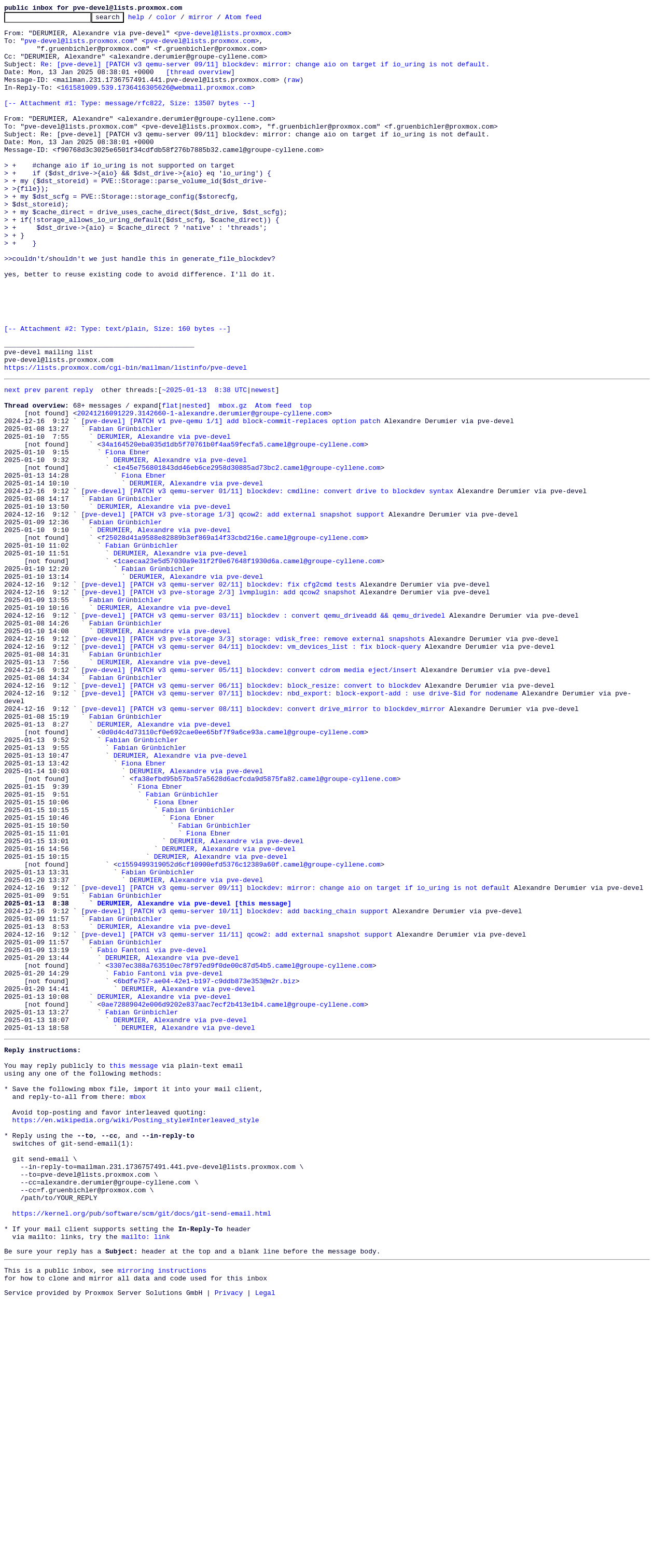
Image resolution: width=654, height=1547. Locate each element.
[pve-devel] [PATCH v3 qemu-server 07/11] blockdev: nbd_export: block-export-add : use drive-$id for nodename (299, 826)
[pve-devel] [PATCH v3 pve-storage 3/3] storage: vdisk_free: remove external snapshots (253, 761)
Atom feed (259, 19)
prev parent (46, 462)
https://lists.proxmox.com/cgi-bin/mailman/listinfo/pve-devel (125, 438)
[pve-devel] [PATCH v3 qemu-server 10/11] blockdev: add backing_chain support (234, 1088)
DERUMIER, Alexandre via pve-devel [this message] (194, 1078)
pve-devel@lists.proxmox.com (232, 37)
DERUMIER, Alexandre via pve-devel (163, 518)
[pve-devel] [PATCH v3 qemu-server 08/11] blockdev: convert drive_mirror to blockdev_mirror (263, 845)
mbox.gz (232, 481)
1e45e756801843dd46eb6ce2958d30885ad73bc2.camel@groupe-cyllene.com (248, 556)
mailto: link (145, 1476)
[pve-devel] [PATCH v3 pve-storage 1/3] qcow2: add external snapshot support (232, 612)
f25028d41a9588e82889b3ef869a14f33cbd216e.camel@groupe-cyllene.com (232, 640)
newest (263, 462)
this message (133, 1270)
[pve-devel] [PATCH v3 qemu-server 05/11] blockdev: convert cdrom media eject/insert (248, 798)
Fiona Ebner (127, 537)
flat (170, 481)
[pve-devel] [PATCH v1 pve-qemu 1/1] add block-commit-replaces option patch (230, 500)
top (305, 481)
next (12, 462)
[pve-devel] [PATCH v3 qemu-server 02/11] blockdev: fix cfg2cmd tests (218, 696)
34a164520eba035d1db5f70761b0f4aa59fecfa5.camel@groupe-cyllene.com (232, 528)
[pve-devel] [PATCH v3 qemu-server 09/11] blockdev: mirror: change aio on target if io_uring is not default (295, 1060)
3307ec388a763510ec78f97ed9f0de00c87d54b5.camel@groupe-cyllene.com (240, 1153)
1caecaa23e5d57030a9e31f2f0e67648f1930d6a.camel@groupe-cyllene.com (248, 668)
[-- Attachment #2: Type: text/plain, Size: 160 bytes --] (117, 392)
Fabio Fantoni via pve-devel (151, 1134)
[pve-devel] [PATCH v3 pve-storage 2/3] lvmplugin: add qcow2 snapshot (218, 705)
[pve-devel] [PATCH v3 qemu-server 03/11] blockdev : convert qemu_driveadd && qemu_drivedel (263, 733)
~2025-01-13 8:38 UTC (204, 462)
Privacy (229, 1538)
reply (83, 462)
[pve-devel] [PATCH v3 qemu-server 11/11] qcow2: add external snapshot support (237, 1116)
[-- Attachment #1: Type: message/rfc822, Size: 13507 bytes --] (129, 121)
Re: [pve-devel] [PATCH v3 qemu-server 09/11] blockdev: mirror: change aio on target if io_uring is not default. (265, 74)
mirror (217, 19)
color (182, 19)
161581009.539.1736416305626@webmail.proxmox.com (156, 102)
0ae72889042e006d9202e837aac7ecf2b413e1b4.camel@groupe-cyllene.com (232, 1200)
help (152, 19)
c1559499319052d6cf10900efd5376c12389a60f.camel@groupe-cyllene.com (248, 1032)
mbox (138, 1308)
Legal (265, 1538)
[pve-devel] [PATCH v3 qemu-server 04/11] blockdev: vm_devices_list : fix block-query (251, 770)
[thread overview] (200, 84)
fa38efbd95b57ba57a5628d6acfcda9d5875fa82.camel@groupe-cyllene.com (265, 929)
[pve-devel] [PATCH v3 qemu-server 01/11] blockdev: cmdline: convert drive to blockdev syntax (267, 584)
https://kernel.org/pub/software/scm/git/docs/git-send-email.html (141, 1448)
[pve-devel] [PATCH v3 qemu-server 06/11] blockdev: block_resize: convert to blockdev (251, 817)
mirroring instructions (161, 1512)
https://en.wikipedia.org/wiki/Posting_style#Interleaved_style (135, 1336)
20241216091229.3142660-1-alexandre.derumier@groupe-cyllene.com (202, 490)
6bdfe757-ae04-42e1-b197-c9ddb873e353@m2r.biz (206, 1172)
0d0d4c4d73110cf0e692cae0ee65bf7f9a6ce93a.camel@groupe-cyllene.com (232, 873)
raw (293, 93)
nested (194, 481)
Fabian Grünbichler (125, 509)
